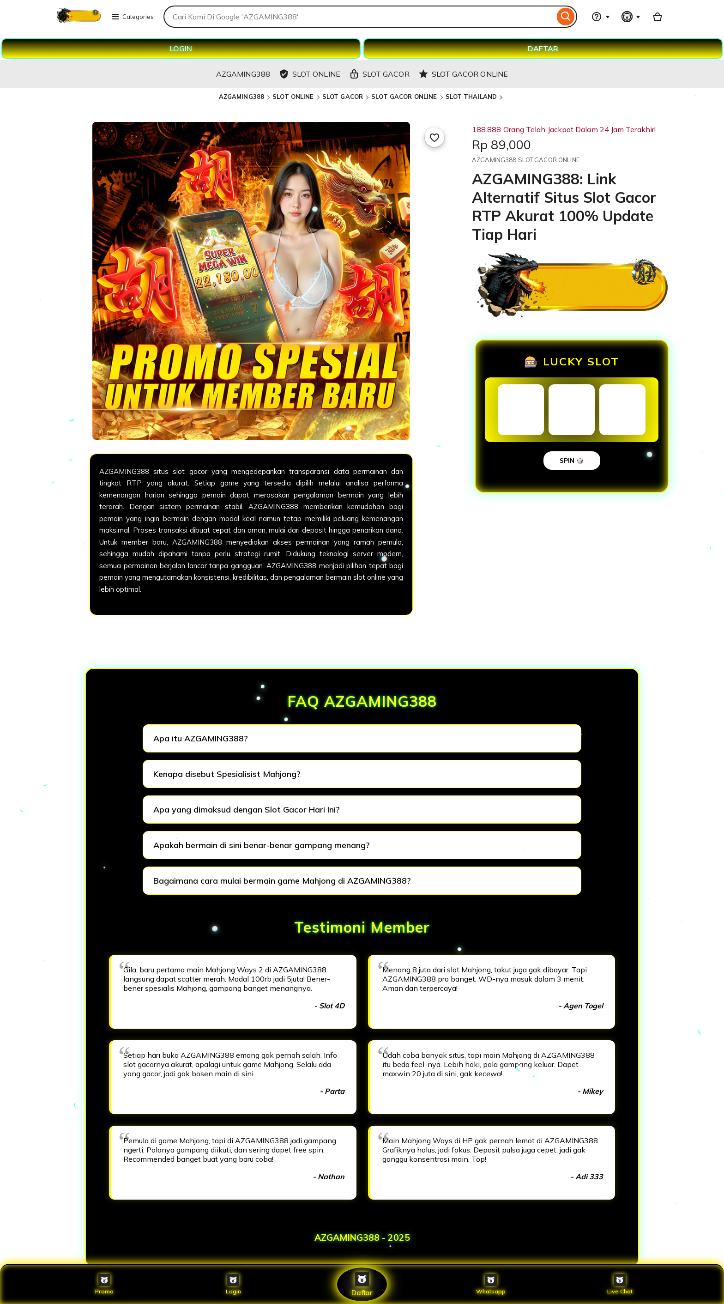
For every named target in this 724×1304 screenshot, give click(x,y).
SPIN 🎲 (572, 460)
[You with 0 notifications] (631, 17)
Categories (132, 16)
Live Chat (620, 1284)
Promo (104, 1284)
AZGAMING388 (241, 96)
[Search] (566, 17)
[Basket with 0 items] (657, 17)
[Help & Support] (600, 17)
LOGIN (181, 48)
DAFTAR (543, 48)
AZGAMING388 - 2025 (362, 1237)
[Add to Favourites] (434, 137)
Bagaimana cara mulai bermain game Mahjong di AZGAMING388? (282, 880)
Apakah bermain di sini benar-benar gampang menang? (261, 845)
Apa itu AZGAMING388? (200, 738)
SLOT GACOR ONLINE (404, 96)
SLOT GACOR (342, 96)
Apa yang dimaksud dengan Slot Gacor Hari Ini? (246, 809)
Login (233, 1284)
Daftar (362, 1284)
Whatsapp (491, 1284)
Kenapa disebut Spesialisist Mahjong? (227, 774)
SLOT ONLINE (293, 96)
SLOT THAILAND (471, 96)
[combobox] (359, 17)
